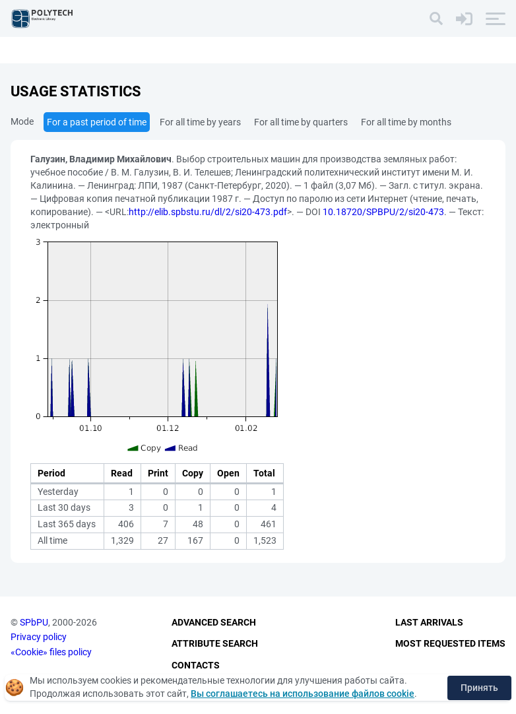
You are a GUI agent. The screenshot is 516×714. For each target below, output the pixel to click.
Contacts (196, 665)
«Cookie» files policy (51, 652)
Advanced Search (214, 622)
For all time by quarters (301, 122)
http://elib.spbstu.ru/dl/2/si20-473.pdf (208, 212)
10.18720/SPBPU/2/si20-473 (383, 212)
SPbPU (34, 622)
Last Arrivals (429, 622)
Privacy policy (39, 637)
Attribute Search (215, 643)
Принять (479, 687)
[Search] (436, 18)
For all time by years (200, 122)
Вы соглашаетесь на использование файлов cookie (302, 693)
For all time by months (406, 122)
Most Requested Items (450, 643)
